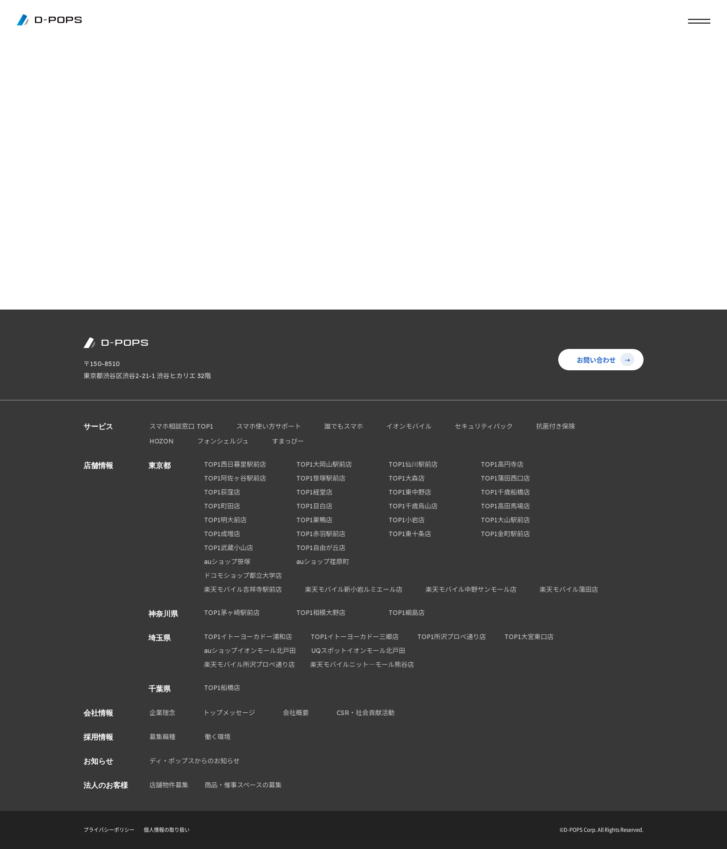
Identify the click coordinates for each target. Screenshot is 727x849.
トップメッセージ (229, 713)
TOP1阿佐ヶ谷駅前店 (235, 478)
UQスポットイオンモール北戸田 (358, 650)
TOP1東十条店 (410, 534)
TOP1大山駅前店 (505, 520)
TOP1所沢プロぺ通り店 (451, 637)
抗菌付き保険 (555, 426)
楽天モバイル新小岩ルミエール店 (353, 589)
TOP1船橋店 (222, 688)
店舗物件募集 (168, 785)
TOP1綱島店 (407, 612)
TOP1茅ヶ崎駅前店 (232, 612)
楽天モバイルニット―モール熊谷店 (362, 664)
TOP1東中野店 (410, 492)
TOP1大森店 (407, 478)
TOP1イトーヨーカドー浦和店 (248, 637)
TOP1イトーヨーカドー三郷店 (355, 637)
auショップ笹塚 (227, 562)
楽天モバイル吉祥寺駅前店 (243, 589)
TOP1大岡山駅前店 (324, 464)
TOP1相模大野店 (320, 612)
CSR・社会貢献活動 (366, 713)
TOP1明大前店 (225, 520)
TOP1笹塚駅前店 (320, 478)
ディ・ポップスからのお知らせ (194, 761)
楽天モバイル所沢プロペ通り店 (249, 664)
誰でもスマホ (343, 426)
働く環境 (217, 737)
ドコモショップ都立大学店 (243, 575)
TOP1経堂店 (314, 492)
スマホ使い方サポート (268, 426)
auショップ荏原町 (322, 562)
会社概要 (296, 713)
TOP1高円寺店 (502, 464)
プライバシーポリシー (108, 830)
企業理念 (162, 713)
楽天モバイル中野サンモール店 (471, 589)
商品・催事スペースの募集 (242, 785)
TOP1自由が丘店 (320, 548)
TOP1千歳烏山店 (413, 506)
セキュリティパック (484, 426)
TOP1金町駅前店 (505, 534)
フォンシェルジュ (223, 441)
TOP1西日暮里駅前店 (235, 464)
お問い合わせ (605, 359)
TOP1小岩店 (407, 520)
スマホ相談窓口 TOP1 (181, 426)
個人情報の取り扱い (167, 830)
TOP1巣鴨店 (314, 520)
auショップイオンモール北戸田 (250, 650)
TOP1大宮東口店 (529, 637)
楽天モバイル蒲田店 (569, 589)
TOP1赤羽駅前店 (320, 534)
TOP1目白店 (314, 506)
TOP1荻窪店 (222, 492)
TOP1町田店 (222, 506)
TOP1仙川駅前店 (413, 464)
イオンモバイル (409, 426)
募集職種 (162, 737)
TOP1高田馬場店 (505, 506)
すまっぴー (288, 441)
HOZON (161, 441)
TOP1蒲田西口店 (505, 478)
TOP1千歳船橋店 (505, 492)
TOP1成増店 (222, 534)
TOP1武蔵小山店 (228, 548)
